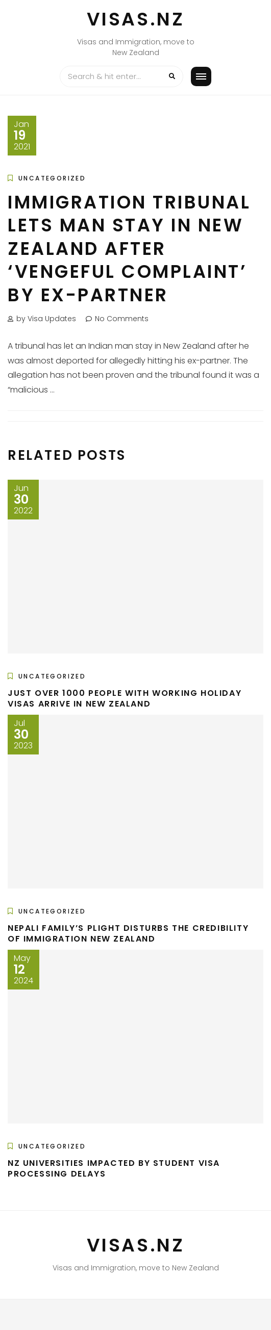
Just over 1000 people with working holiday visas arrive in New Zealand (124, 698)
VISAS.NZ (136, 19)
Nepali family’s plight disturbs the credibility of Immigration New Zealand (128, 933)
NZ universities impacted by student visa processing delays (114, 1168)
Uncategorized (52, 178)
